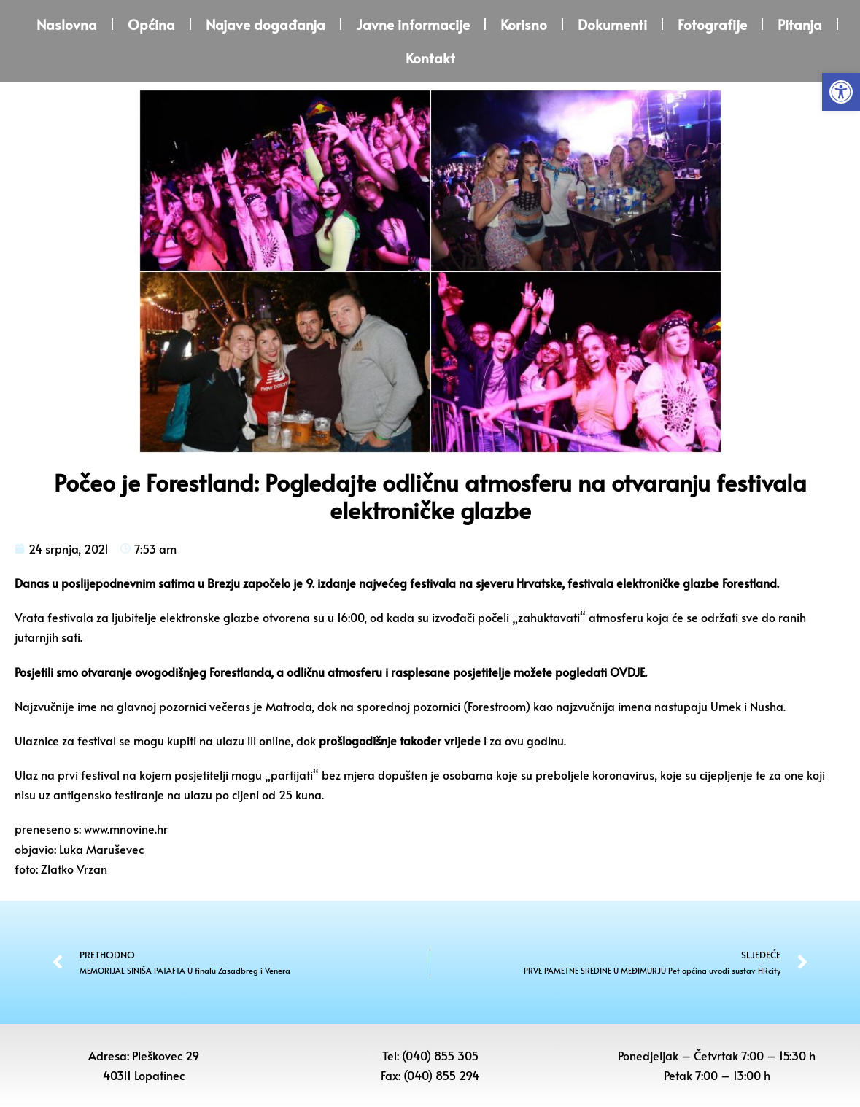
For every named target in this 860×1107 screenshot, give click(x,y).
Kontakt (430, 57)
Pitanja (800, 24)
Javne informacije (413, 24)
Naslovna (66, 24)
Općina (151, 24)
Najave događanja (265, 24)
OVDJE (627, 672)
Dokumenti (612, 24)
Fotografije (712, 24)
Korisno (523, 24)
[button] (841, 92)
